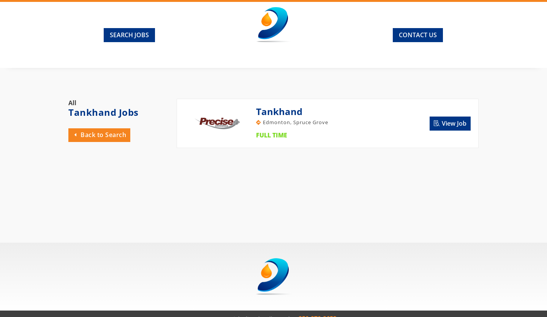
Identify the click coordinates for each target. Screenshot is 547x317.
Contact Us (418, 35)
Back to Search (103, 135)
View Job (454, 123)
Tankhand (279, 111)
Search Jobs (129, 35)
